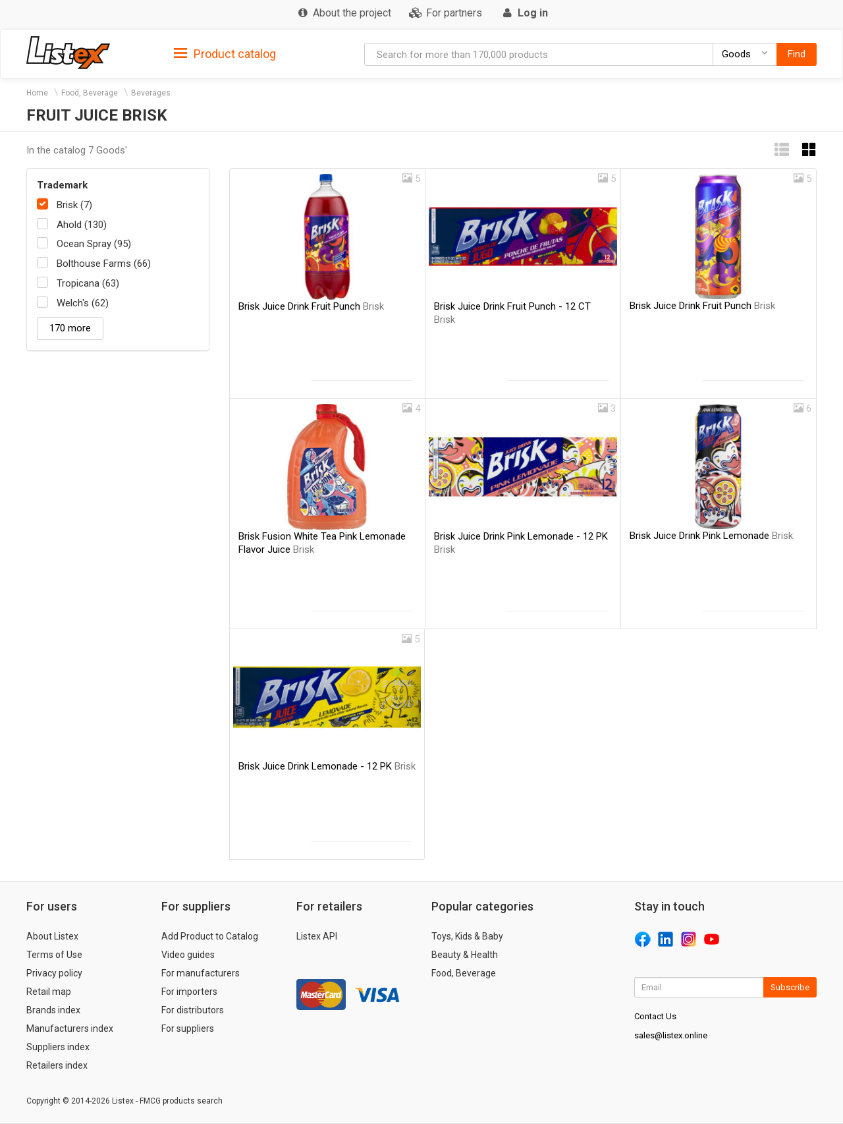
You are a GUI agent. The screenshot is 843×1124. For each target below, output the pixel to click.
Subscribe (790, 987)
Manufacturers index (69, 1028)
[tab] (225, 53)
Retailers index (57, 1065)
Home (37, 93)
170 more (70, 328)
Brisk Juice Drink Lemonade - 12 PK (327, 766)
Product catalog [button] (225, 54)
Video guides (188, 954)
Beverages (151, 93)
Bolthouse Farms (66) (104, 263)
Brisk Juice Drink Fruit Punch (311, 306)
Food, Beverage (89, 93)
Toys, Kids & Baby (467, 936)
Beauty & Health (464, 954)
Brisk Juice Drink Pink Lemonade (711, 536)
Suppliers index (58, 1047)
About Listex (52, 936)
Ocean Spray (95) (94, 244)
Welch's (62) (83, 303)
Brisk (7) (74, 205)
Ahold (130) (82, 225)
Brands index (53, 1010)
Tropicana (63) (88, 283)
